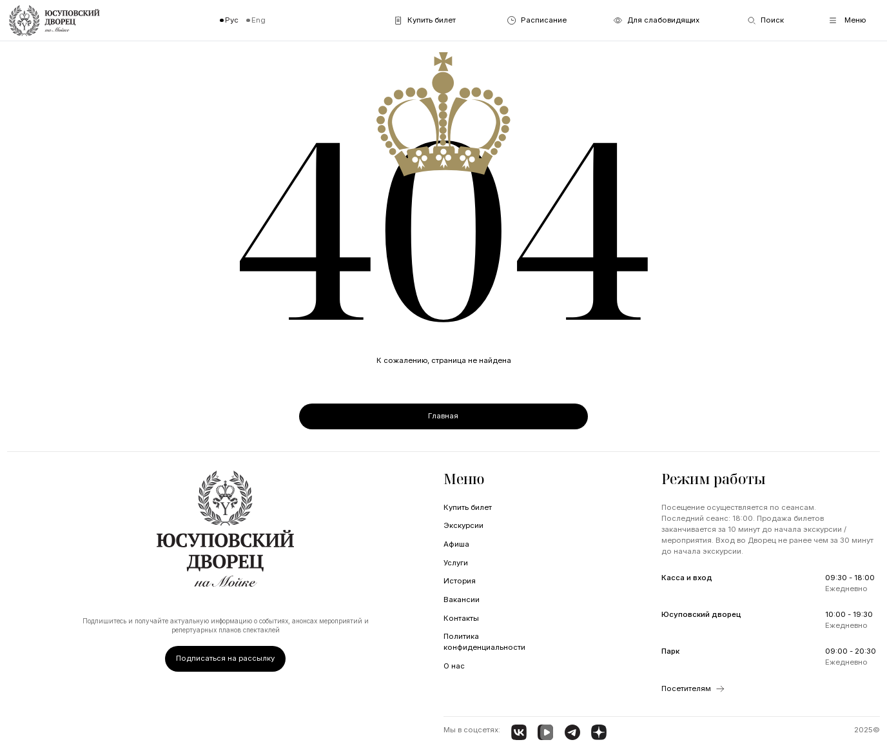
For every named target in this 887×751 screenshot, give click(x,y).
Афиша (456, 544)
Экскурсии (463, 525)
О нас (454, 665)
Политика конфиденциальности (484, 642)
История (460, 580)
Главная (443, 415)
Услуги (456, 562)
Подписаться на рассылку (225, 658)
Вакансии (462, 599)
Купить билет (468, 507)
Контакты (461, 618)
